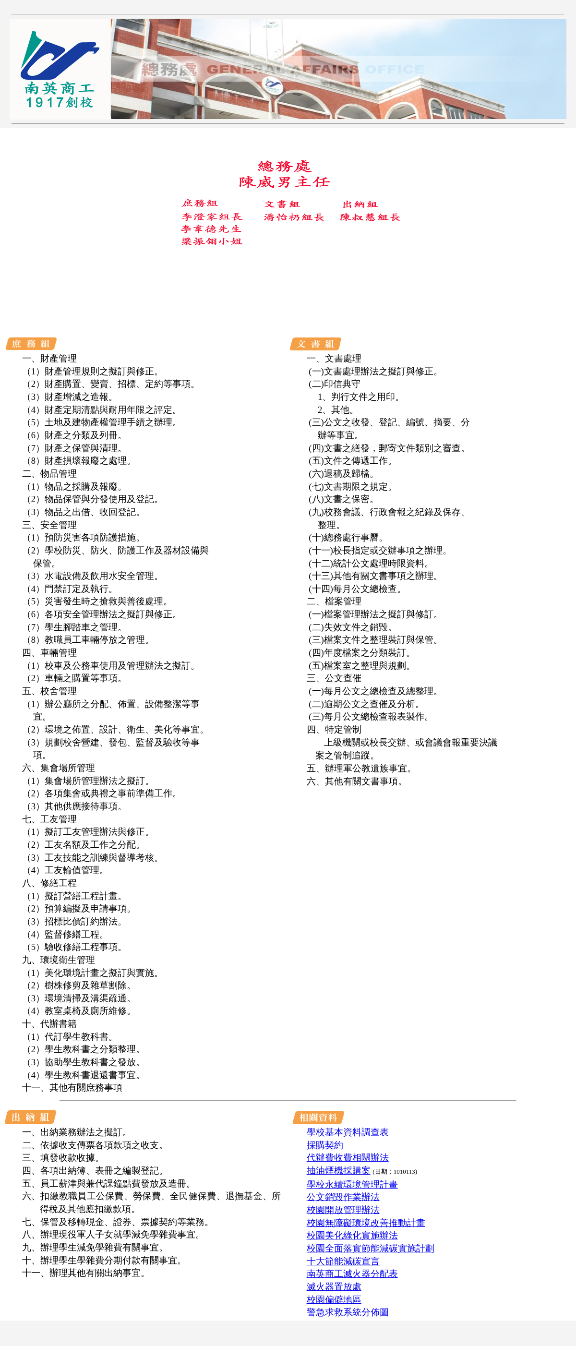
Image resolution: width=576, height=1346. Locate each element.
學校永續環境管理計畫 (352, 1184)
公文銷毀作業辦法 (343, 1197)
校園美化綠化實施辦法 (352, 1235)
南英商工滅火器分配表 (352, 1274)
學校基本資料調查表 (348, 1132)
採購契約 (325, 1145)
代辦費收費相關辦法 (348, 1158)
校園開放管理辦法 (343, 1210)
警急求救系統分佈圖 (348, 1312)
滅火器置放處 (334, 1287)
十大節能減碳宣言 (343, 1261)
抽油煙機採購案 (339, 1171)
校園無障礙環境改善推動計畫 (366, 1223)
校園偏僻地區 (334, 1300)
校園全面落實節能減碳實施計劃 (370, 1248)
